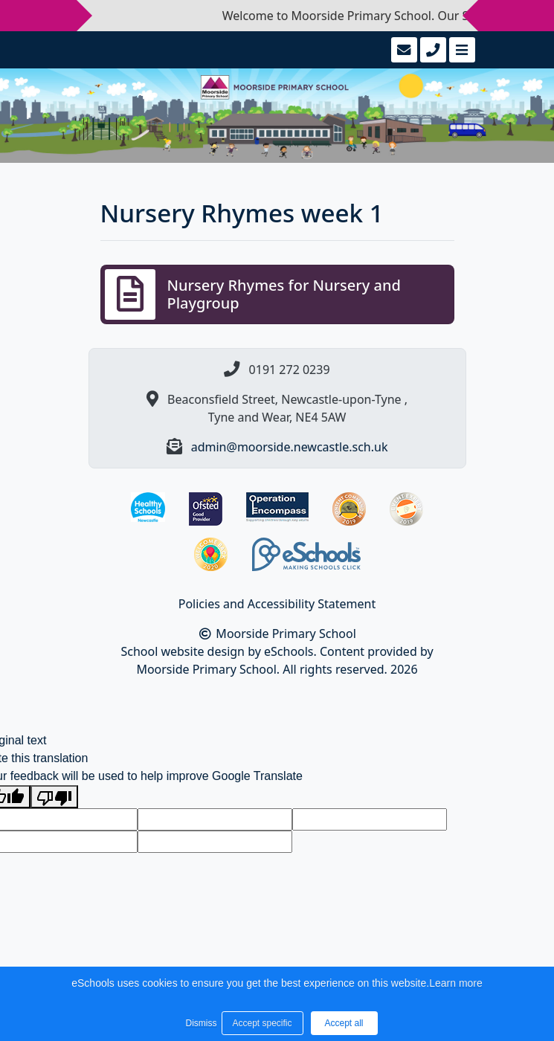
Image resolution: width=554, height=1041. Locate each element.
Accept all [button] (343, 1023)
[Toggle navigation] (460, 49)
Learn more (456, 983)
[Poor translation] (54, 796)
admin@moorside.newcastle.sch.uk (289, 447)
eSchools (289, 651)
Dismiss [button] (200, 1023)
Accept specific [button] (262, 1023)
